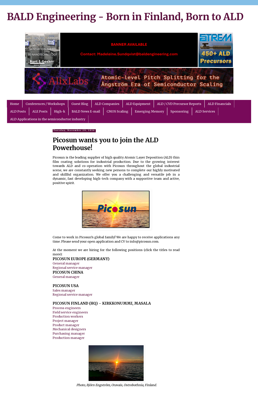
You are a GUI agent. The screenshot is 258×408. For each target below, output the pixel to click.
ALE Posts (39, 111)
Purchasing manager (69, 333)
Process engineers (67, 308)
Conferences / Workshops (45, 104)
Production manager (68, 338)
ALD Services (205, 111)
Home (14, 104)
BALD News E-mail (86, 111)
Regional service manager (72, 268)
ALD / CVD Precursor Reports (179, 104)
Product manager (66, 325)
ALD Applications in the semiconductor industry (47, 119)
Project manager (65, 321)
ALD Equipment (138, 104)
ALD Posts (18, 111)
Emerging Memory (149, 111)
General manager (66, 263)
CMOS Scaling (117, 111)
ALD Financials (219, 104)
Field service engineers (70, 312)
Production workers (68, 316)
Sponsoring (179, 111)
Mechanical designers (69, 329)
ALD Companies (107, 104)
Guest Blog (79, 104)
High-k (59, 111)
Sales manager (64, 290)
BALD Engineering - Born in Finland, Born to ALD (125, 17)
